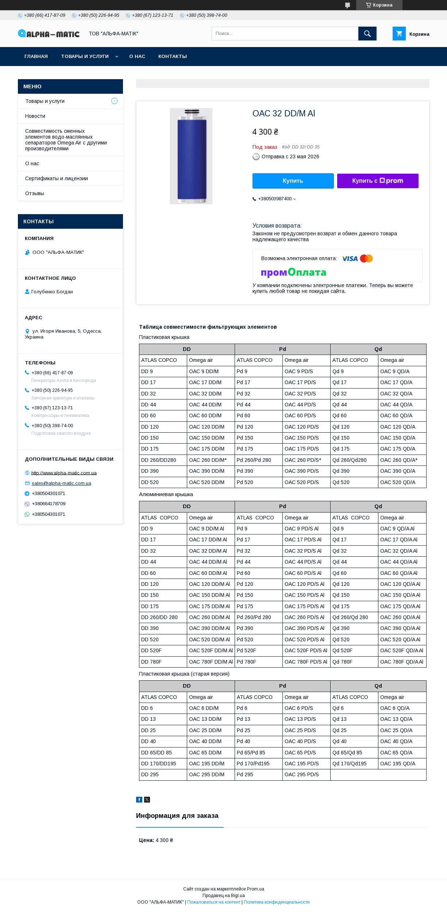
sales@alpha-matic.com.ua (61, 483)
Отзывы (34, 193)
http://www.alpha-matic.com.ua (64, 472)
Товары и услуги (85, 56)
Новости (35, 116)
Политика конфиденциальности (277, 902)
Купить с (377, 181)
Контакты (172, 56)
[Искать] (367, 33)
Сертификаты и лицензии (56, 178)
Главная (36, 56)
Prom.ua (255, 889)
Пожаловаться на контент (213, 902)
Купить (293, 181)
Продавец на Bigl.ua (224, 895)
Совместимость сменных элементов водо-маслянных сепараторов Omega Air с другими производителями (66, 139)
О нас (137, 56)
